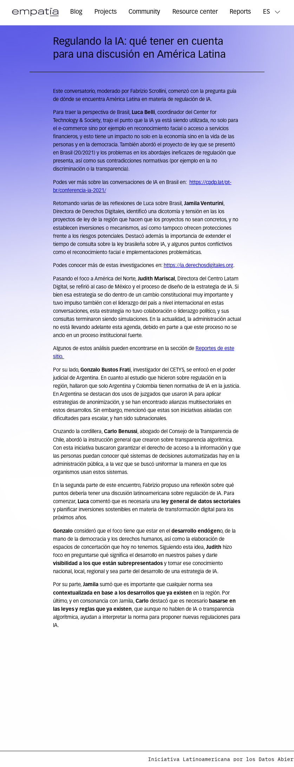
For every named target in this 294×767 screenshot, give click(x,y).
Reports (240, 12)
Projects (105, 12)
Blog (76, 12)
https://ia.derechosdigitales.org (198, 265)
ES (266, 12)
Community (144, 12)
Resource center (195, 12)
